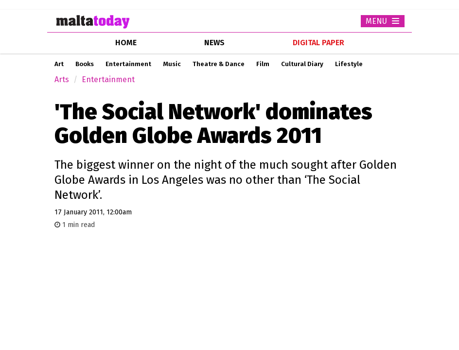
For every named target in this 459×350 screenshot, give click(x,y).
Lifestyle (349, 64)
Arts (61, 79)
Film (262, 64)
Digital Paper (318, 42)
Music (172, 64)
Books (84, 64)
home (126, 42)
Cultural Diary (302, 64)
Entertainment (128, 64)
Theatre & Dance (219, 64)
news (214, 42)
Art (59, 64)
